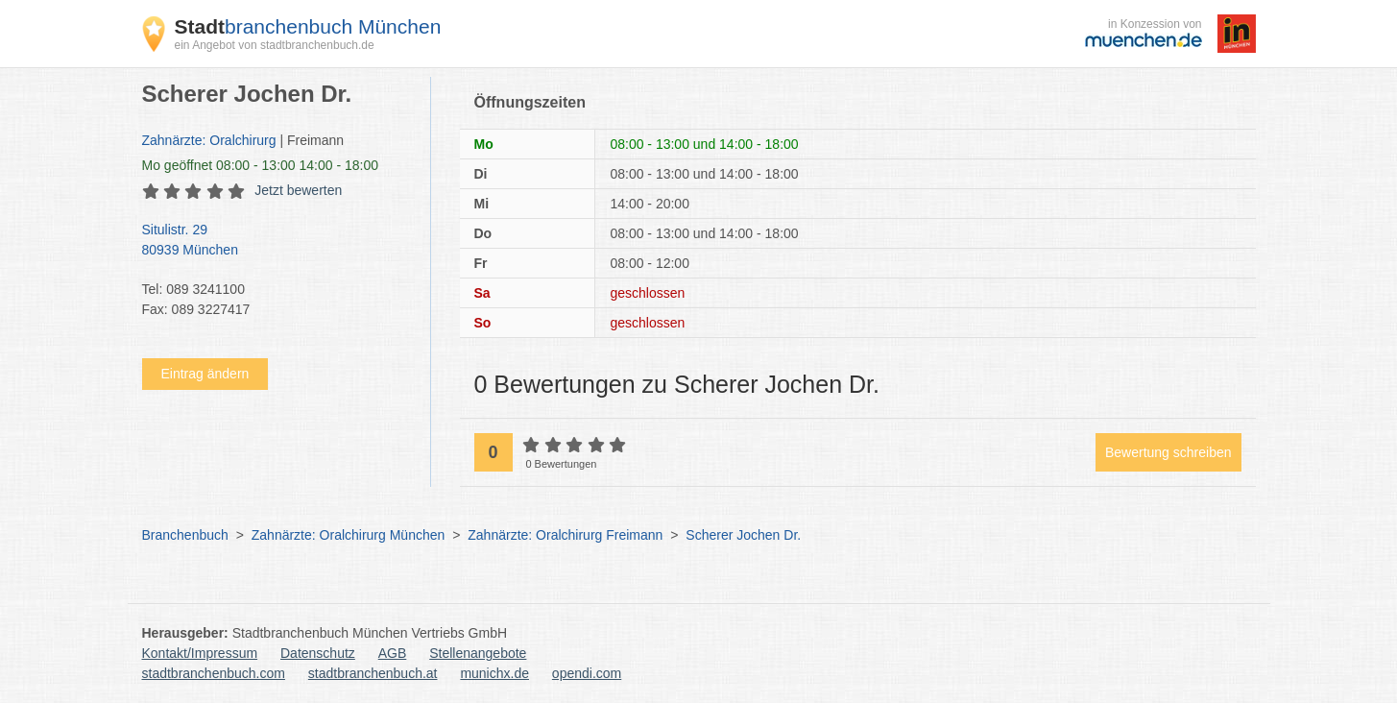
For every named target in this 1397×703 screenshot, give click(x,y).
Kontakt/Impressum (200, 653)
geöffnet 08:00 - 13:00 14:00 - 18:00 (260, 165)
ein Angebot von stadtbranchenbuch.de (274, 45)
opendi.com (586, 673)
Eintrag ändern (205, 373)
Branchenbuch (185, 535)
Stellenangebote (477, 653)
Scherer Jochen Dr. (743, 535)
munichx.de (494, 673)
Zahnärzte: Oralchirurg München (349, 535)
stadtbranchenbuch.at (373, 673)
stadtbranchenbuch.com (213, 673)
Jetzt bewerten (298, 190)
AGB (392, 653)
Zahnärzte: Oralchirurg (209, 140)
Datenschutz (317, 653)
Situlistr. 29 (276, 241)
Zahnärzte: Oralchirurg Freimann (565, 535)
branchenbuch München (308, 26)
